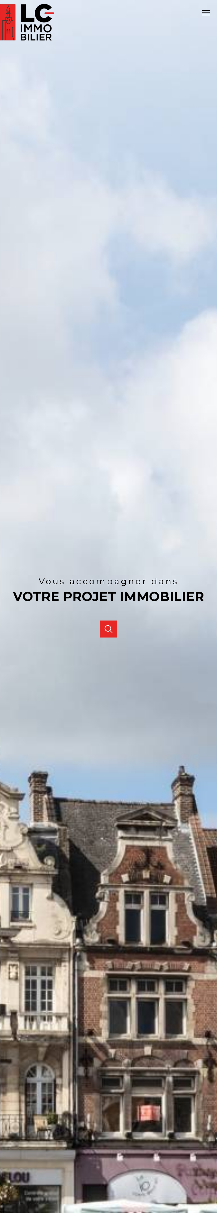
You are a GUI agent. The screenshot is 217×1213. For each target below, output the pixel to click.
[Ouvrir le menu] (208, 13)
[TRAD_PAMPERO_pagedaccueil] (27, 39)
